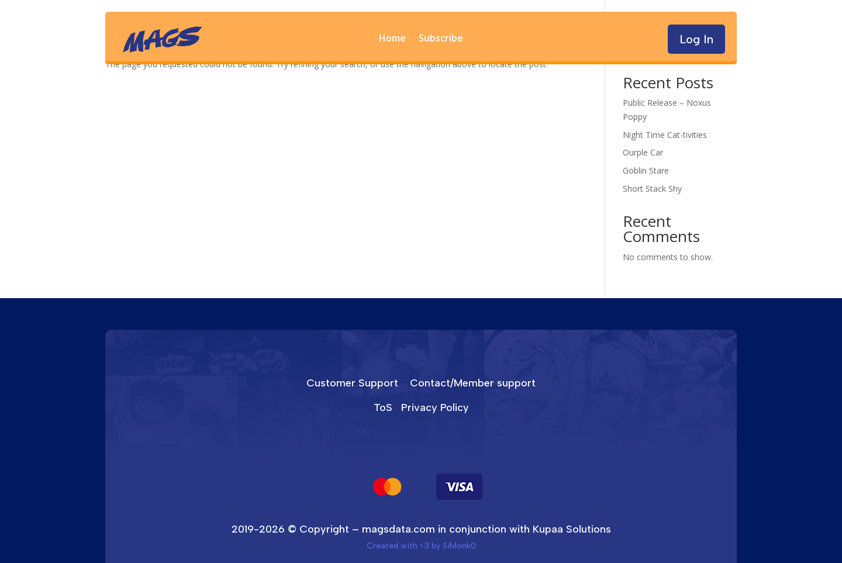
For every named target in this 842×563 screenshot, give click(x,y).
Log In (696, 39)
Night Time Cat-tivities (665, 134)
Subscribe (441, 39)
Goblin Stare (646, 170)
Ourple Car (643, 152)
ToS (383, 407)
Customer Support (352, 383)
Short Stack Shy (652, 188)
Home (392, 39)
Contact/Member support (473, 383)
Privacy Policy (435, 407)
